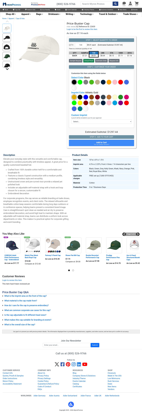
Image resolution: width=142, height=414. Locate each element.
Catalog (76, 384)
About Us (41, 373)
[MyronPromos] (11, 4)
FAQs (40, 389)
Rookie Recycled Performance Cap (92, 256)
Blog (74, 373)
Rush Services (113, 381)
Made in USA (30, 9)
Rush (5, 9)
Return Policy (8, 381)
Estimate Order (101, 61)
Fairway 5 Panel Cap (53, 255)
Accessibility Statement (12, 384)
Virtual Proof (88, 61)
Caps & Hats (20, 18)
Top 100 (16, 9)
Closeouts (112, 373)
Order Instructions (10, 378)
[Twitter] (57, 365)
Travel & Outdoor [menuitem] (107, 14)
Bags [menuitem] (38, 14)
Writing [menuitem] (69, 14)
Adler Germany (39, 396)
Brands (134, 9)
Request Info (114, 61)
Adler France (86, 396)
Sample (75, 61)
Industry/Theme (88, 9)
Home (4, 18)
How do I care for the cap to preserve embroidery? (26, 305)
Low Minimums (114, 378)
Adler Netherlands (112, 396)
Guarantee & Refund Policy (48, 384)
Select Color (80, 77)
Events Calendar (79, 381)
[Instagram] (73, 365)
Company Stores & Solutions (84, 376)
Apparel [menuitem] (25, 14)
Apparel (11, 18)
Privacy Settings (44, 378)
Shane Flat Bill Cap (73, 255)
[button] (74, 82)
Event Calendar (71, 9)
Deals (57, 9)
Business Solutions (106, 9)
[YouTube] (85, 365)
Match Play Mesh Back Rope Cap (31, 256)
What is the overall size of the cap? (19, 324)
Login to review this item (12, 280)
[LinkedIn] (79, 365)
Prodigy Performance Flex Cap (113, 257)
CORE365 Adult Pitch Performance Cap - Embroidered (12, 257)
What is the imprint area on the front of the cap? (25, 296)
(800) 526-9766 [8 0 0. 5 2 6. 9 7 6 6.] (77, 353)
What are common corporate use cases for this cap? (27, 310)
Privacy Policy (43, 376)
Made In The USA (114, 376)
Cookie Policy (43, 381)
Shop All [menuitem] (10, 14)
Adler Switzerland (70, 396)
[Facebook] (62, 365)
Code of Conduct (44, 386)
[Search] (96, 3)
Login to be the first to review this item (82, 29)
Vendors (111, 389)
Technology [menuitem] (86, 14)
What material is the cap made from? (20, 301)
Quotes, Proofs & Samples (13, 376)
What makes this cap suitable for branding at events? (27, 320)
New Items (122, 9)
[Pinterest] (68, 365)
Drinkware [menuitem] (53, 14)
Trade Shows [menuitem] (129, 14)
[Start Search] (115, 4)
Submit (95, 345)
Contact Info (8, 373)
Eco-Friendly (45, 9)
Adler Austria (54, 396)
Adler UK (97, 396)
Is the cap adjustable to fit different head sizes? (25, 315)
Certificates (77, 386)
